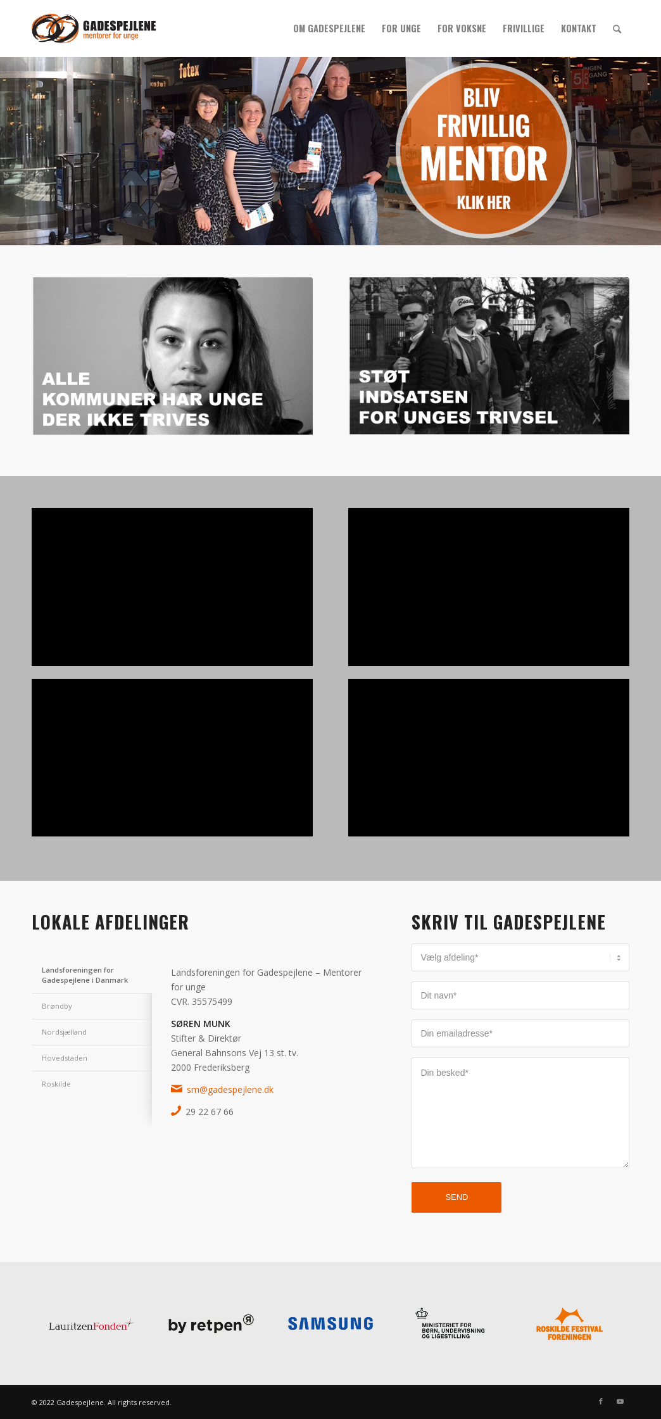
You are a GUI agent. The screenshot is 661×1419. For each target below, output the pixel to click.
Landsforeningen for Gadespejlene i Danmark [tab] (85, 975)
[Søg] (617, 28)
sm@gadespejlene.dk (230, 1089)
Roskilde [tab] (56, 1083)
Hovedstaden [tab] (64, 1058)
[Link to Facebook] (600, 1401)
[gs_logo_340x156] (94, 28)
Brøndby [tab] (57, 1006)
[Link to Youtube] (619, 1401)
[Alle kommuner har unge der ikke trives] (172, 359)
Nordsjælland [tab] (64, 1032)
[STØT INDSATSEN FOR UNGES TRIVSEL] (488, 357)
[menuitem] (329, 28)
